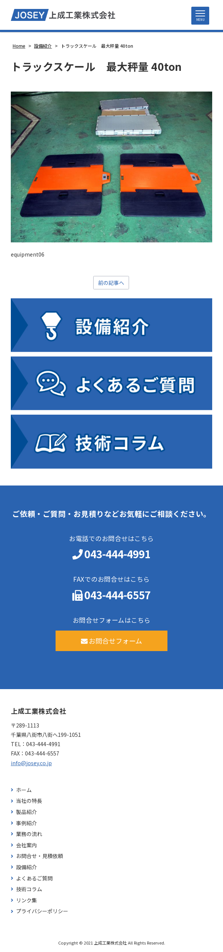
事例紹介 (26, 823)
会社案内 (26, 845)
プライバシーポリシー (42, 911)
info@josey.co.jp (31, 763)
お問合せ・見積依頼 (39, 856)
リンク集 (26, 900)
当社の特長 (29, 800)
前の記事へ (111, 282)
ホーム (24, 790)
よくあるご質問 (34, 878)
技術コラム (29, 889)
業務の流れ (29, 834)
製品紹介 (26, 812)
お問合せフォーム (111, 640)
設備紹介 (26, 867)
